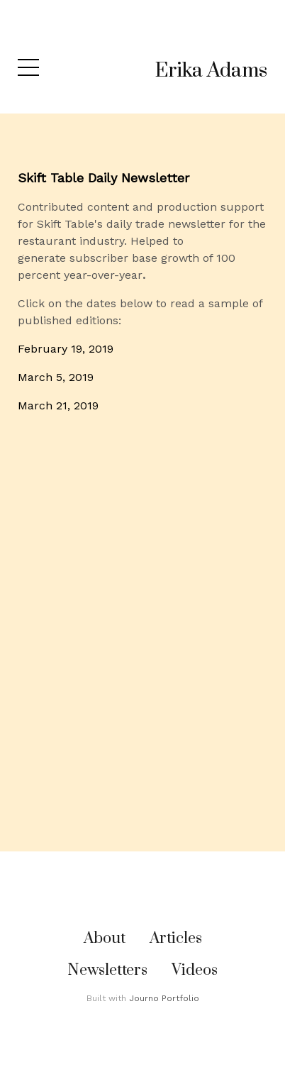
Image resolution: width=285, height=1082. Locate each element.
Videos (195, 970)
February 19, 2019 (65, 348)
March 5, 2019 (56, 377)
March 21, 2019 (58, 405)
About (104, 938)
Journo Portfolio (164, 998)
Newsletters (107, 970)
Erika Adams (211, 70)
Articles (176, 938)
